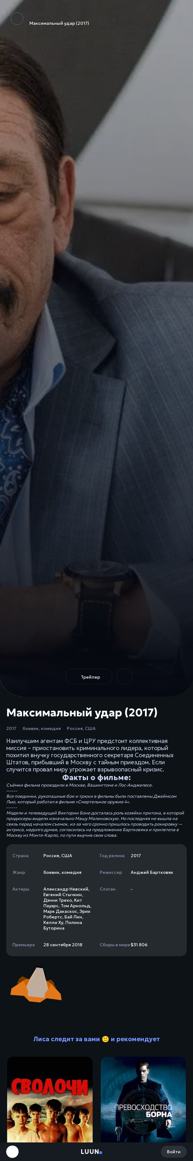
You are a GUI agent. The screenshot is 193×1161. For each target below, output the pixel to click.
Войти (174, 1152)
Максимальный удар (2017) (50, 19)
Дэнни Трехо (57, 900)
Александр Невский (65, 889)
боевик (31, 728)
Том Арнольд (75, 906)
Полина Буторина (62, 925)
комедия (51, 728)
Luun (90, 1152)
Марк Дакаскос (60, 911)
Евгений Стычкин (62, 894)
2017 (11, 728)
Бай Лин (73, 917)
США (90, 728)
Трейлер (90, 677)
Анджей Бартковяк (152, 872)
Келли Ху (53, 922)
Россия (75, 728)
